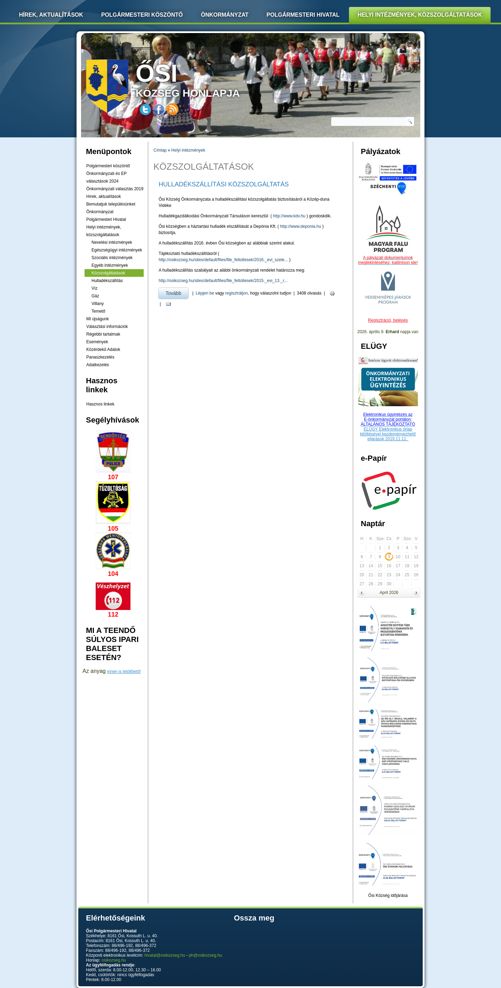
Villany (98, 303)
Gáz (95, 296)
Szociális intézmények (112, 257)
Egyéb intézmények (110, 265)
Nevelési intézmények (112, 242)
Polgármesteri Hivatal (303, 15)
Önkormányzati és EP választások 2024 (106, 177)
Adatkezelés (97, 364)
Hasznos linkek (100, 404)
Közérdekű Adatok (103, 349)
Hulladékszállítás (107, 280)
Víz (94, 288)
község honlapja (204, 79)
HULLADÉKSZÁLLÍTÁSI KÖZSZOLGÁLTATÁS (224, 184)
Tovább (177, 292)
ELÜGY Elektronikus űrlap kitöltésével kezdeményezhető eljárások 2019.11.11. (388, 434)
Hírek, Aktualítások (51, 15)
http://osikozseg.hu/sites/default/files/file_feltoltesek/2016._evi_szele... (223, 259)
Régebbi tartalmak (103, 334)
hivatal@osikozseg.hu (164, 955)
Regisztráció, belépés (388, 320)
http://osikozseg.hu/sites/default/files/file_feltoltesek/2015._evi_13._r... (223, 280)
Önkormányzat (224, 15)
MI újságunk (97, 318)
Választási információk (107, 326)
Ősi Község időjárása (387, 895)
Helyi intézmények (188, 150)
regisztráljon (236, 293)
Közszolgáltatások (108, 273)
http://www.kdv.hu (289, 216)
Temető (98, 311)
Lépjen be (205, 293)
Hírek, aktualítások (103, 196)
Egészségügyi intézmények (117, 250)
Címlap (160, 150)
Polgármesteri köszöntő (142, 15)
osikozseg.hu (114, 960)
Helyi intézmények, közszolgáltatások (420, 15)
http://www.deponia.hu (300, 226)
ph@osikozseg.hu (205, 955)
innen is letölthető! (124, 671)
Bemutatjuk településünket (110, 204)
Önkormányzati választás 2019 (114, 188)
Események (97, 341)
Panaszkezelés (100, 357)
